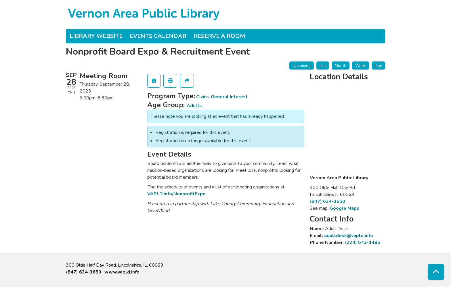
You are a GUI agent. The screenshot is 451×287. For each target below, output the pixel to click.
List (323, 65)
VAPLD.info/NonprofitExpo (176, 194)
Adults (194, 106)
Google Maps (344, 208)
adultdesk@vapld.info (348, 235)
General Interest (229, 97)
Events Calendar (158, 36)
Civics (202, 97)
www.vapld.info (121, 272)
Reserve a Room (219, 36)
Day (378, 65)
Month (340, 65)
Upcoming (302, 65)
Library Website (96, 36)
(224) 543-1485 (362, 242)
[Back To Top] (436, 272)
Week (360, 65)
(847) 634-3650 (327, 201)
